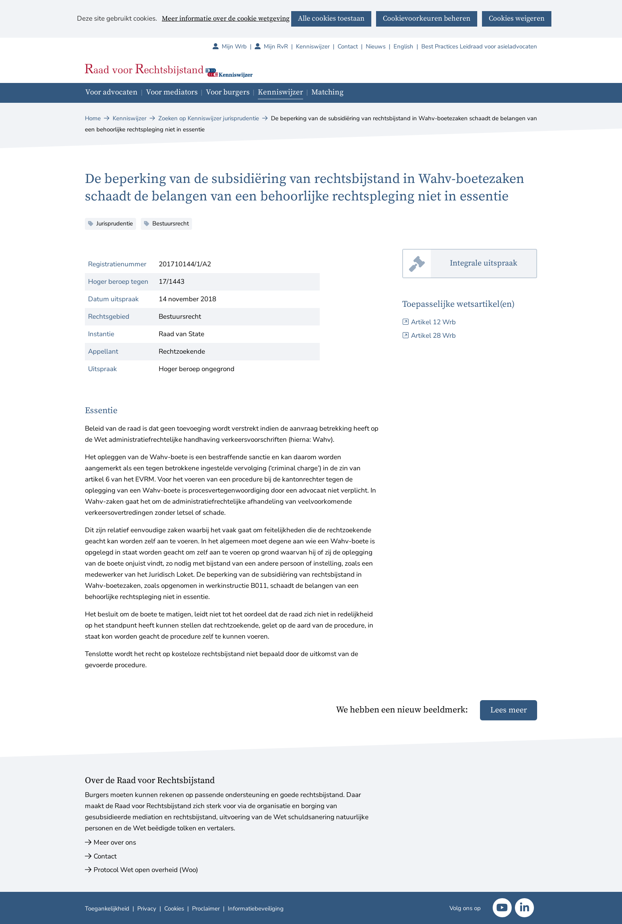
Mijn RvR (280, 46)
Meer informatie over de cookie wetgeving (226, 19)
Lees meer (508, 710)
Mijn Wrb (238, 46)
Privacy (146, 908)
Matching (327, 92)
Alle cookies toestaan (331, 18)
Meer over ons (115, 842)
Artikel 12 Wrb (433, 322)
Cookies (174, 908)
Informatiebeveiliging (256, 908)
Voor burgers (228, 92)
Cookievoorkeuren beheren (426, 18)
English (403, 46)
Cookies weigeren (517, 18)
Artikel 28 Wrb (433, 335)
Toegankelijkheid (107, 908)
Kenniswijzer (313, 46)
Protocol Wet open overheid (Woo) (146, 869)
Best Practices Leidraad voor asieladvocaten (479, 46)
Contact (348, 46)
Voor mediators (172, 92)
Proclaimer (206, 908)
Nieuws (376, 46)
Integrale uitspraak (493, 263)
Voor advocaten (111, 92)
